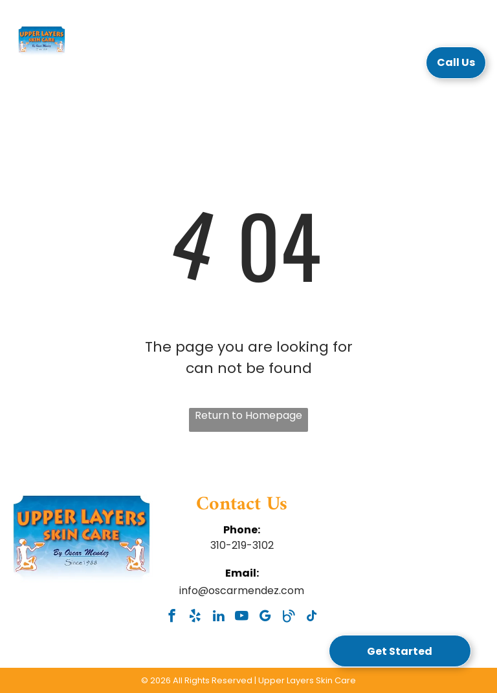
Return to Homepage (248, 415)
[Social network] (288, 617)
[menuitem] (144, 66)
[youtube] (242, 617)
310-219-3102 (242, 545)
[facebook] (172, 617)
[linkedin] (218, 617)
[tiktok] (312, 617)
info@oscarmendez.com (241, 590)
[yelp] (195, 617)
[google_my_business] (265, 617)
